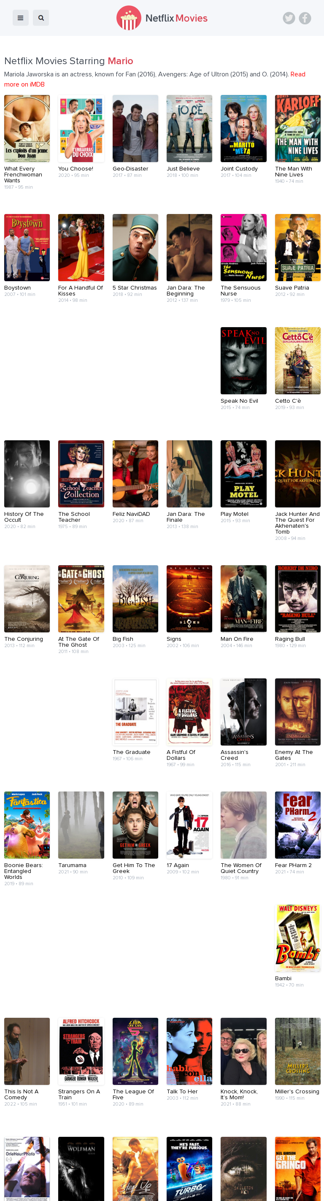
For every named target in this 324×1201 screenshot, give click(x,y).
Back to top (296, 1148)
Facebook (305, 18)
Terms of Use (217, 1173)
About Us (137, 1173)
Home (54, 1173)
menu (21, 18)
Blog (78, 1173)
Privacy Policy (262, 1173)
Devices (105, 1173)
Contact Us (174, 1173)
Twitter (289, 18)
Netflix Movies (32, 1189)
